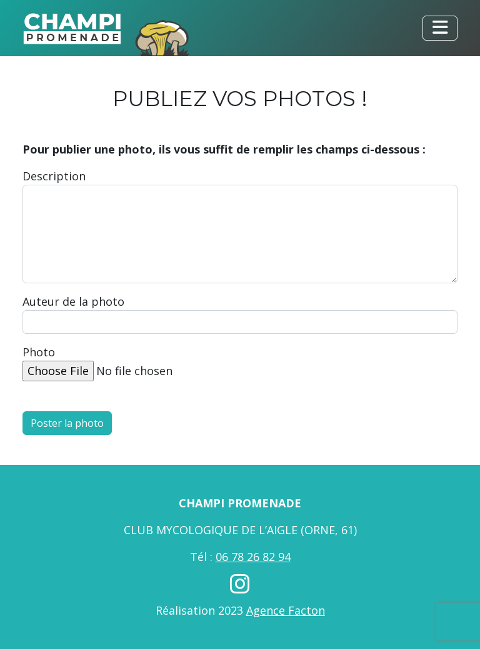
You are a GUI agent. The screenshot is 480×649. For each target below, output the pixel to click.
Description (54, 175)
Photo (38, 351)
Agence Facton (285, 610)
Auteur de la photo (73, 301)
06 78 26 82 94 (253, 556)
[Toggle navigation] (440, 28)
